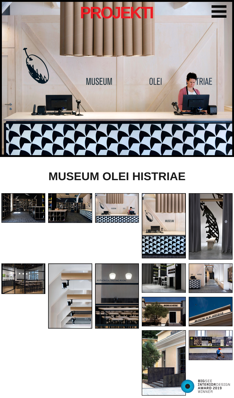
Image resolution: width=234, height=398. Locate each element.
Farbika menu (221, 12)
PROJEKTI (116, 12)
